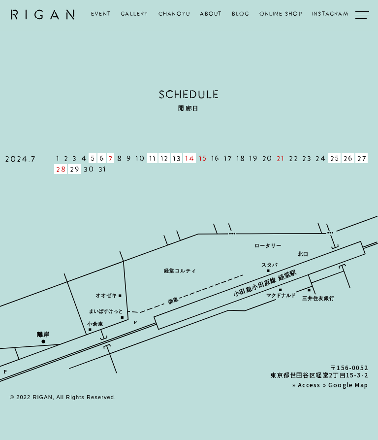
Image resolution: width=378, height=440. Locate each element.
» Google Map (345, 384)
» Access (306, 384)
